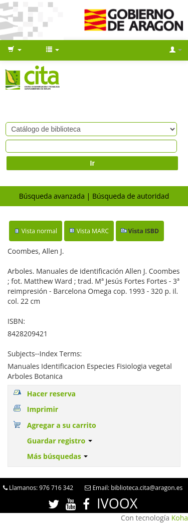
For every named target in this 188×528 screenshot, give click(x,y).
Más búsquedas (57, 456)
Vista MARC (93, 231)
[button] (14, 50)
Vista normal (39, 231)
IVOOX (117, 503)
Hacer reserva (51, 393)
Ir (92, 163)
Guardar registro (59, 440)
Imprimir (42, 409)
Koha (179, 517)
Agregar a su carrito (61, 425)
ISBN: (16, 321)
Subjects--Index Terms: (45, 353)
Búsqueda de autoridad (130, 196)
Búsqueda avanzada (52, 196)
